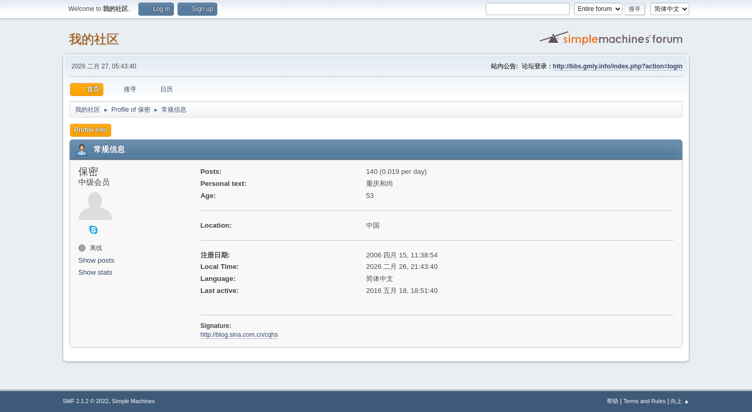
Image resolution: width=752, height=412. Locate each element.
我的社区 (94, 39)
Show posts (96, 260)
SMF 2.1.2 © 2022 (86, 401)
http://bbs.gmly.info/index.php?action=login (618, 66)
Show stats (95, 272)
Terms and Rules (645, 401)
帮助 (612, 401)
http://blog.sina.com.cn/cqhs (239, 334)
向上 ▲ (680, 401)
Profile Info (90, 130)
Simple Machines (133, 401)
